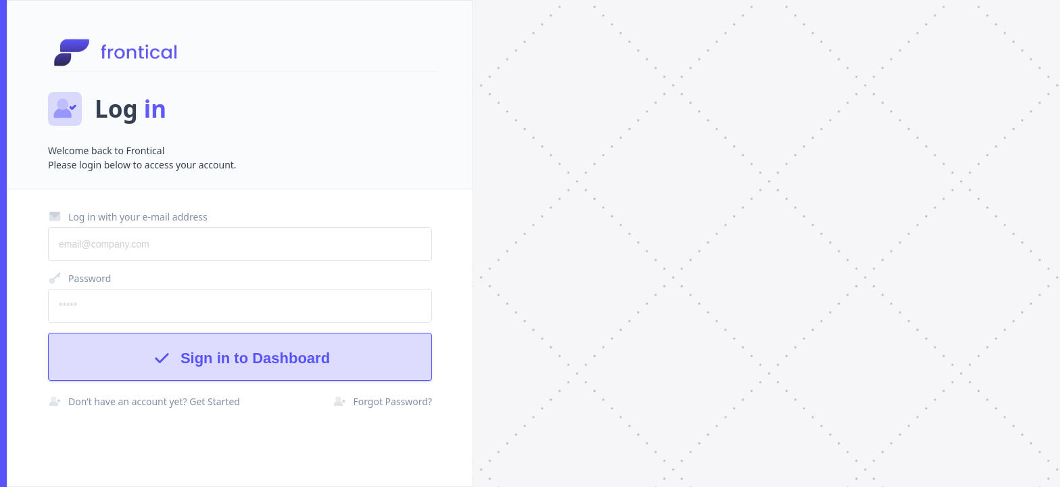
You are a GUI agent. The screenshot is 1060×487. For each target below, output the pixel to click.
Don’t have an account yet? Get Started (144, 401)
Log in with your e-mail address (128, 216)
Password (79, 278)
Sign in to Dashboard (240, 358)
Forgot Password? (382, 401)
